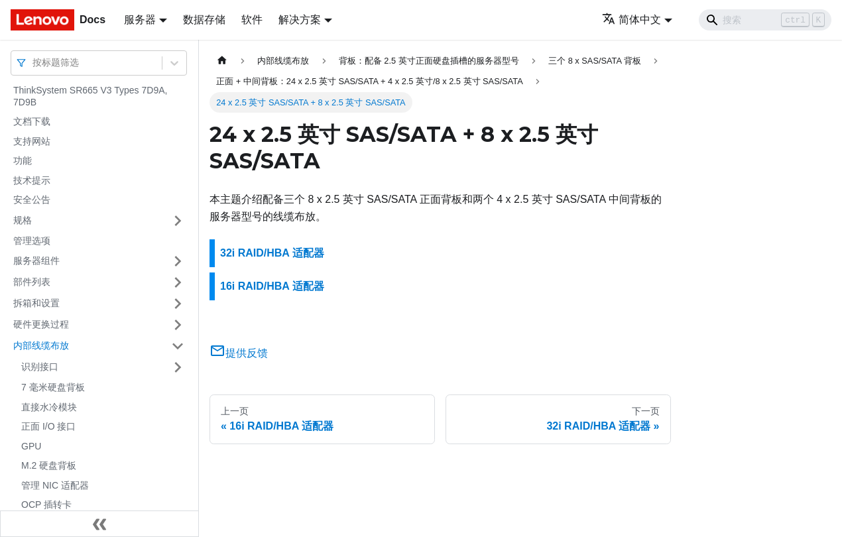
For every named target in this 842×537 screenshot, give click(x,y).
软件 (252, 19)
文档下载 (31, 121)
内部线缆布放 (41, 345)
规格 (22, 220)
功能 (22, 160)
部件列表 (31, 281)
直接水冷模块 (49, 407)
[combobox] (33, 62)
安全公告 (31, 199)
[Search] (765, 19)
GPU (31, 446)
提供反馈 (239, 353)
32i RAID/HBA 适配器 (272, 253)
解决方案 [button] (299, 19)
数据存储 (204, 19)
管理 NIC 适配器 (55, 485)
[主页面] (222, 60)
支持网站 (31, 141)
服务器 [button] (140, 19)
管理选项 (31, 240)
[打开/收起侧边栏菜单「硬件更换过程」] (177, 324)
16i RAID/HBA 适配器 (272, 286)
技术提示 (31, 180)
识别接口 (39, 366)
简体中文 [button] (631, 19)
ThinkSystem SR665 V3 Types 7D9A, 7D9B (90, 96)
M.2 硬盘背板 (48, 465)
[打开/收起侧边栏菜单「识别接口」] (177, 367)
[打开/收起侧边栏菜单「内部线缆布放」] (177, 346)
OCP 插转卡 (46, 504)
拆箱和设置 (36, 303)
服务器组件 (36, 260)
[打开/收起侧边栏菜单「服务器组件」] (177, 261)
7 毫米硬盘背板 (53, 387)
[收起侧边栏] (99, 523)
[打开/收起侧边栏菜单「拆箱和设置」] (177, 303)
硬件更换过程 (41, 324)
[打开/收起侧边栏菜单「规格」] (177, 220)
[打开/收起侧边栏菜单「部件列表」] (177, 282)
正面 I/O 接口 (48, 426)
